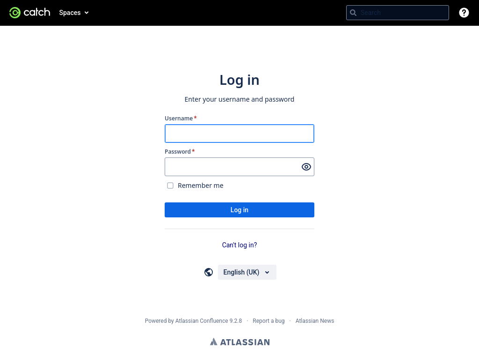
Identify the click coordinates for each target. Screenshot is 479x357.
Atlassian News (315, 321)
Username (181, 118)
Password (180, 152)
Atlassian (239, 341)
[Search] (353, 12)
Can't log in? (239, 245)
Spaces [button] (70, 12)
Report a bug (268, 321)
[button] (464, 12)
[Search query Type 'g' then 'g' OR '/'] (397, 12)
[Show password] (306, 166)
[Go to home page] (30, 12)
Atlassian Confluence (201, 321)
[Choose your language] (247, 272)
